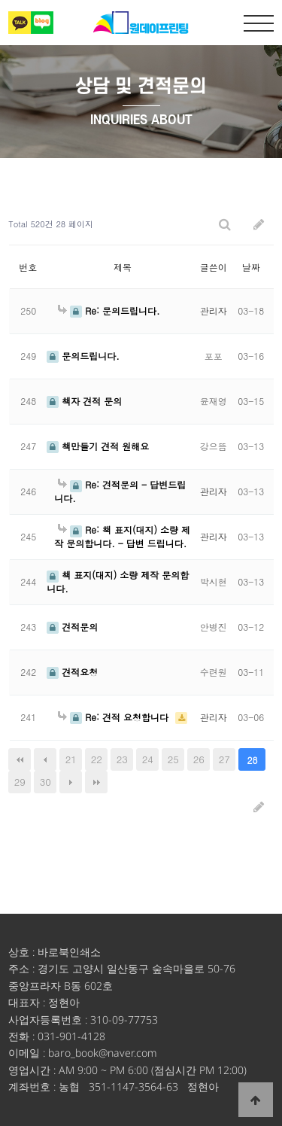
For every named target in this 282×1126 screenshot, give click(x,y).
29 (20, 782)
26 (199, 759)
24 (147, 759)
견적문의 (72, 626)
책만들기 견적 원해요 (98, 446)
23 (122, 759)
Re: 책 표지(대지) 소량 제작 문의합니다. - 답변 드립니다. (122, 536)
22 (96, 759)
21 (71, 759)
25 (173, 759)
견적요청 (72, 671)
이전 (45, 759)
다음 (70, 782)
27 (224, 759)
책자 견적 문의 (84, 400)
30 (45, 782)
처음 (19, 759)
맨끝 (96, 782)
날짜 (251, 266)
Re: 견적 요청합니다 (114, 717)
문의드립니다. (83, 355)
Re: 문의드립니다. (108, 310)
